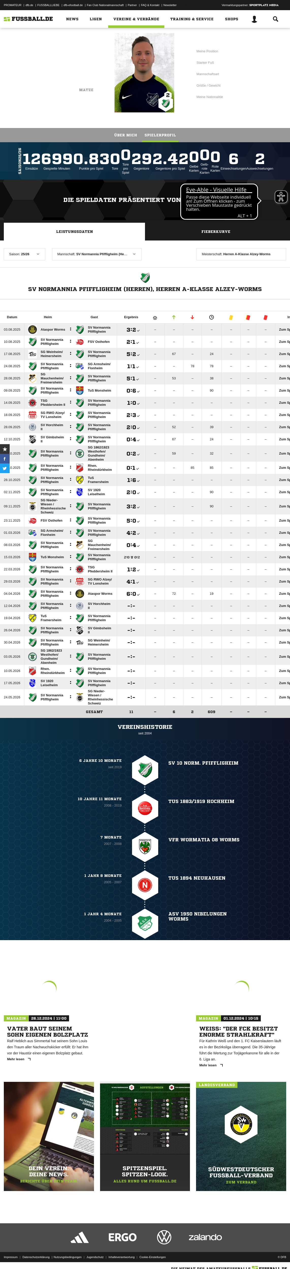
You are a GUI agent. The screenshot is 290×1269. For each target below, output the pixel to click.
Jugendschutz (95, 1257)
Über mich (125, 135)
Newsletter (170, 5)
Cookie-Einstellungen (152, 1257)
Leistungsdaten (74, 231)
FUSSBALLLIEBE (48, 5)
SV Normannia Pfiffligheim (61, 65)
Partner (132, 5)
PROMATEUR (12, 5)
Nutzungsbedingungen (68, 1257)
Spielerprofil (160, 135)
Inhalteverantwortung (121, 1257)
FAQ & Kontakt (150, 5)
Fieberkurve (215, 231)
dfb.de (29, 5)
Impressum (11, 1257)
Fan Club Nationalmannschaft (105, 5)
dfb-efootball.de (73, 5)
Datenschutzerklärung (36, 1257)
